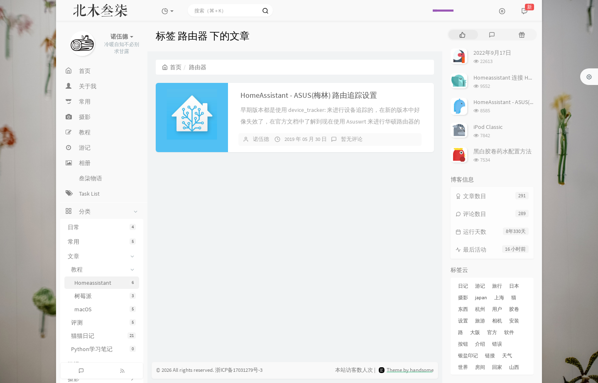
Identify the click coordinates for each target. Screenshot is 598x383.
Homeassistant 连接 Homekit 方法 (516, 77)
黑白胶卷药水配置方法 (502, 151)
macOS (105, 309)
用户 (497, 309)
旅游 (480, 321)
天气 (507, 355)
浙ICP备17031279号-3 (238, 369)
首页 (171, 67)
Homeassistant (105, 282)
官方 (492, 332)
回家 (497, 367)
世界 (463, 367)
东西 (463, 309)
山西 (514, 367)
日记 (463, 286)
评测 (103, 322)
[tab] (462, 34)
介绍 (480, 344)
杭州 (480, 309)
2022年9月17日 (492, 52)
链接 (490, 355)
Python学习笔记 (103, 349)
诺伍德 (261, 139)
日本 (514, 286)
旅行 (497, 286)
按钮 (463, 344)
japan (481, 297)
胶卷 (514, 309)
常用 (102, 241)
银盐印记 (468, 355)
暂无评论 (352, 139)
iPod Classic (487, 127)
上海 (499, 297)
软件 (509, 332)
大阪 (475, 332)
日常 (102, 227)
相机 (497, 321)
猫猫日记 (103, 335)
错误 (497, 344)
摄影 (463, 297)
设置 (463, 321)
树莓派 (105, 296)
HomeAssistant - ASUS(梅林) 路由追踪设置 (308, 95)
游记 (480, 286)
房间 (480, 367)
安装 (514, 321)
